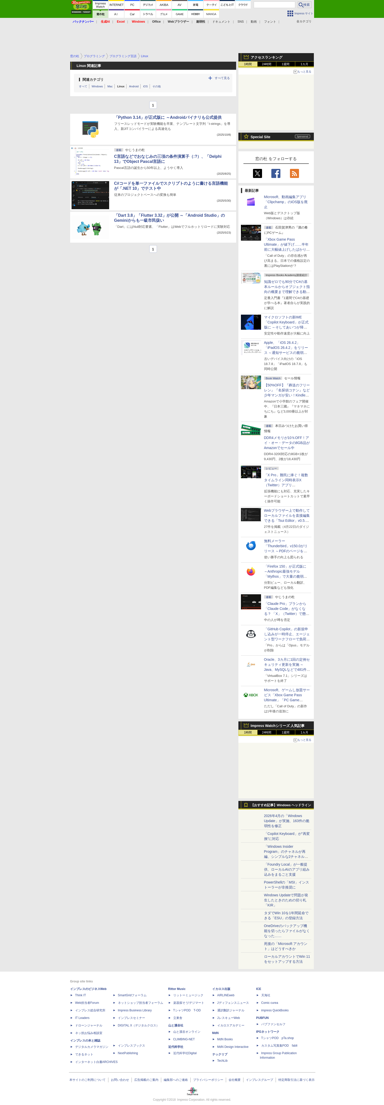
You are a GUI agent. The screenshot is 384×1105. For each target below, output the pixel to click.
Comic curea (269, 1003)
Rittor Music (177, 989)
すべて (83, 86)
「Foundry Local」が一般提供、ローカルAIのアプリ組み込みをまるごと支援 (287, 869)
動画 (254, 21)
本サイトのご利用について (87, 1080)
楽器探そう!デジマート (188, 1003)
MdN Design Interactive (233, 1047)
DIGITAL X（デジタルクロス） (138, 1025)
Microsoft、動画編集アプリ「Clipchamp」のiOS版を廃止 (286, 202)
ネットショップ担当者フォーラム (140, 1003)
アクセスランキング (266, 57)
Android (134, 86)
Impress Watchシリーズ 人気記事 (278, 726)
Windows (97, 86)
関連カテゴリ (93, 79)
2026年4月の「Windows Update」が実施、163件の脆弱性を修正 (287, 821)
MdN (215, 1033)
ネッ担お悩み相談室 (88, 1033)
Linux (120, 86)
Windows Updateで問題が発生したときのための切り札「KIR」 (286, 900)
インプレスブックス (131, 1045)
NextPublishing (128, 1053)
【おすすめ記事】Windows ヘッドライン (281, 805)
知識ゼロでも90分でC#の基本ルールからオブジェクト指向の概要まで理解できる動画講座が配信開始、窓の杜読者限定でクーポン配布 (287, 292)
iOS (145, 86)
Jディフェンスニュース (233, 1003)
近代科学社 (175, 1047)
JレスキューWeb (228, 1018)
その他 (156, 86)
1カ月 (304, 64)
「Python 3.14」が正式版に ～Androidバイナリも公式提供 (168, 117)
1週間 (285, 64)
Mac (110, 86)
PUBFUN (262, 1018)
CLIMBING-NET (184, 1039)
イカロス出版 (221, 989)
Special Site (261, 137)
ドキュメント (221, 21)
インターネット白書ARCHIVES (96, 1062)
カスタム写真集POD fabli (279, 1045)
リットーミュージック (188, 995)
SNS (241, 21)
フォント (270, 21)
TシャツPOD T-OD (187, 1010)
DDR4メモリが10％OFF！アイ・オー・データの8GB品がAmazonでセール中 (287, 443)
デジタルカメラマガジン (91, 1047)
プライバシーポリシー (208, 1080)
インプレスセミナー (131, 1018)
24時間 (266, 64)
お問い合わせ (120, 1080)
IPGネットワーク (268, 1032)
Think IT (80, 995)
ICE (258, 989)
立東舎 (177, 1018)
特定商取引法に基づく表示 (296, 1080)
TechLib (222, 1060)
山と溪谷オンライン (186, 1032)
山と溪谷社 (175, 1025)
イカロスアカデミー (230, 1025)
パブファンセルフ (273, 1024)
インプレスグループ (259, 1080)
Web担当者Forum (87, 1003)
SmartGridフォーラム (132, 995)
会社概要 (235, 1080)
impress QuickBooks (275, 1010)
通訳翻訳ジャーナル (230, 1010)
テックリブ (219, 1054)
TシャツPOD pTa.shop (277, 1038)
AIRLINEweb (226, 995)
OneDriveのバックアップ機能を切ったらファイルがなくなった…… (287, 931)
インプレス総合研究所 (90, 1010)
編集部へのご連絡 (176, 1080)
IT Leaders (82, 1018)
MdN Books (225, 1039)
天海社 (265, 995)
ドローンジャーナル (88, 1025)
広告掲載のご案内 (146, 1080)
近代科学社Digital (185, 1053)
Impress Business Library (135, 1010)
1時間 (248, 64)
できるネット (84, 1054)
